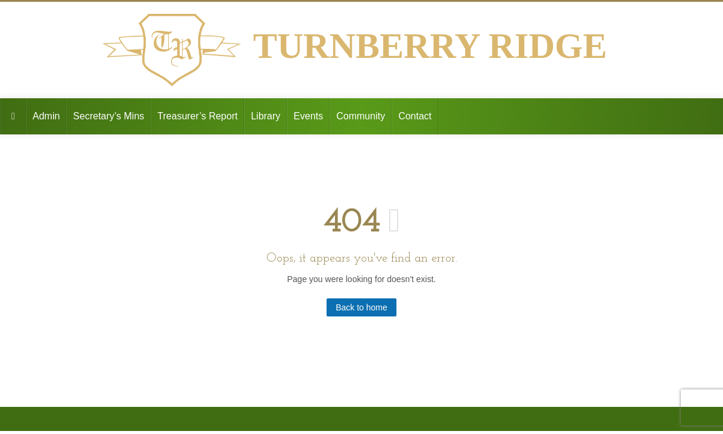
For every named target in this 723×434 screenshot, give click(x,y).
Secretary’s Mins (108, 116)
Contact (414, 116)
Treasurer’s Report (197, 116)
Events (308, 116)
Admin (46, 116)
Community (360, 116)
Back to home (361, 307)
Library (265, 116)
